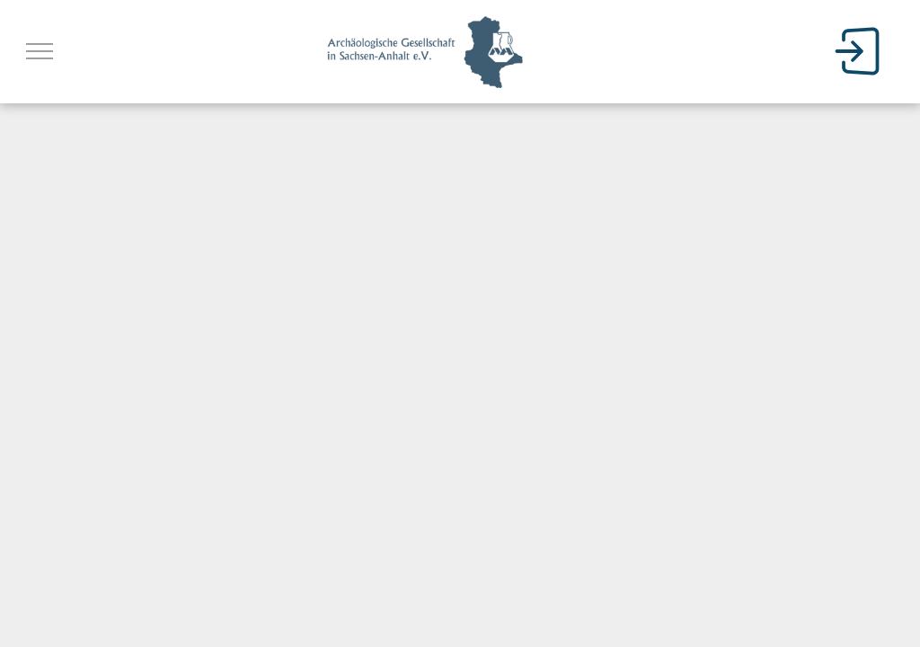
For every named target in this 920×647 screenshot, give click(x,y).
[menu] (39, 51)
